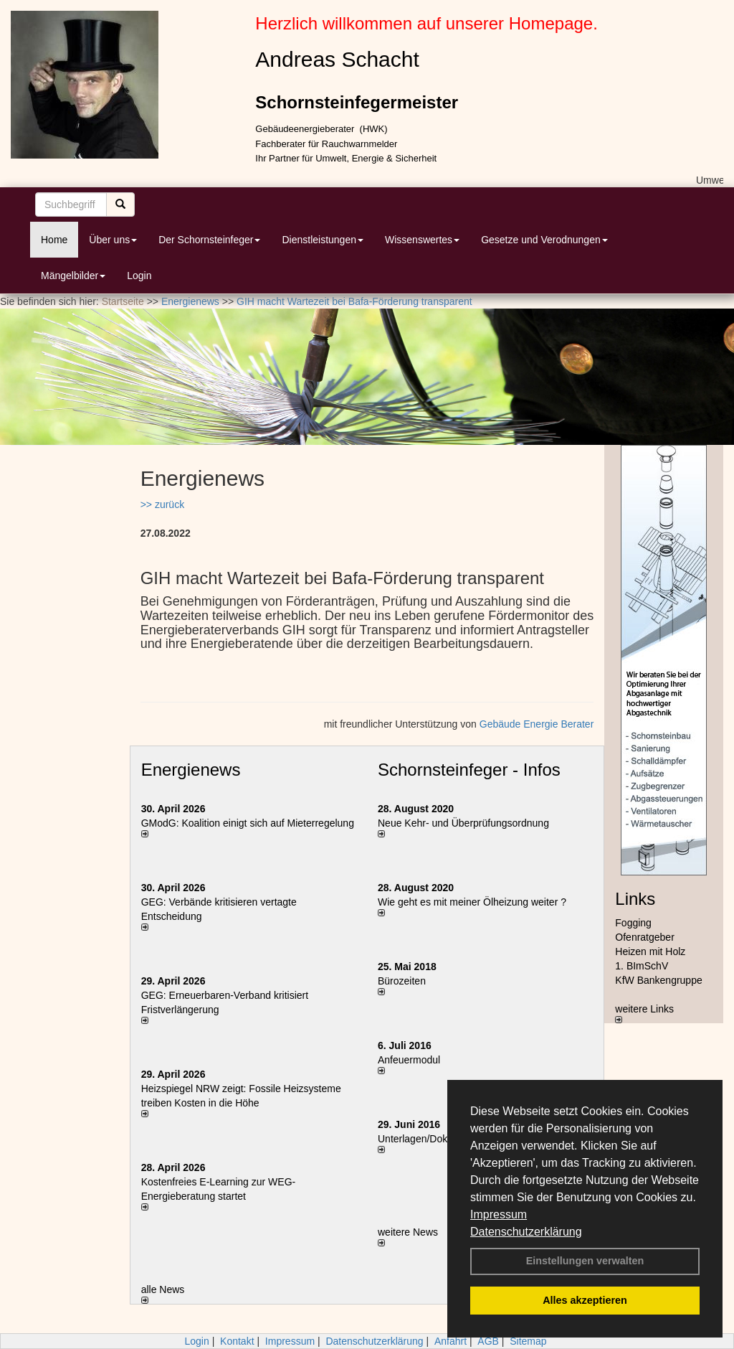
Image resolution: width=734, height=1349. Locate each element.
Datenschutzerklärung (526, 1232)
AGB (488, 1341)
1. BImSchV (641, 966)
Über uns (113, 239)
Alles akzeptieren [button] (585, 1300)
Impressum (498, 1214)
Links (635, 898)
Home (54, 239)
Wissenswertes (422, 239)
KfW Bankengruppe (658, 980)
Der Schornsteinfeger (209, 239)
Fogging (633, 923)
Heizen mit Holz (650, 951)
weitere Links (644, 1013)
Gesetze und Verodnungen (544, 239)
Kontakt (237, 1341)
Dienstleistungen (322, 239)
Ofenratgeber (645, 937)
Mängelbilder (73, 275)
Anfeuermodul (409, 1060)
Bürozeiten (402, 981)
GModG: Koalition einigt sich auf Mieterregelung (247, 823)
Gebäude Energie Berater (537, 724)
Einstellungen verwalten (585, 1260)
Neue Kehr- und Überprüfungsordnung (463, 823)
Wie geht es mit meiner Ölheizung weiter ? (472, 902)
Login (139, 275)
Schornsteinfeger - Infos (469, 769)
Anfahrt (450, 1341)
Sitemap (528, 1341)
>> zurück (162, 504)
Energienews (191, 769)
